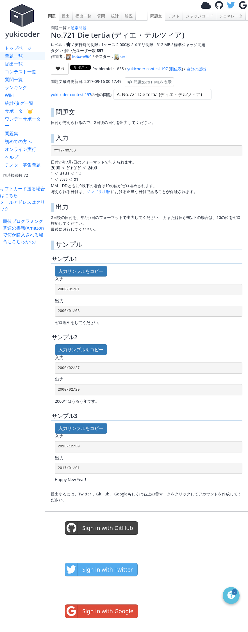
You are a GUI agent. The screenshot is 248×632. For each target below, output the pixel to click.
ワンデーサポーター (23, 122)
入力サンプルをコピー (80, 271)
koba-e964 (79, 56)
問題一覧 (14, 56)
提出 (66, 16)
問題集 (11, 133)
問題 (52, 16)
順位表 (176, 68)
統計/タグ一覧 (19, 103)
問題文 (156, 16)
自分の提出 (196, 68)
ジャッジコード (199, 16)
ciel (120, 56)
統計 (115, 16)
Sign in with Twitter (99, 569)
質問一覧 (14, 79)
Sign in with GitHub (99, 528)
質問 (101, 16)
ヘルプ (11, 157)
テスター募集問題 (23, 165)
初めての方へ (18, 141)
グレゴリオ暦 (98, 191)
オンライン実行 (20, 149)
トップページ (18, 48)
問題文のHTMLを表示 (149, 82)
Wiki (9, 95)
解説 (129, 16)
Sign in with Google (99, 611)
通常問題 (79, 27)
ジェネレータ (231, 16)
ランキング (16, 87)
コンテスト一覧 (20, 72)
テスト (174, 16)
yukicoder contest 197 (147, 68)
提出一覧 (14, 64)
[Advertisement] (24, 329)
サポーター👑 (19, 111)
